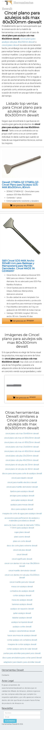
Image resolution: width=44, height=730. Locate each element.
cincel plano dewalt (10, 45)
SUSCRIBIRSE (10, 721)
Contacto (5, 675)
